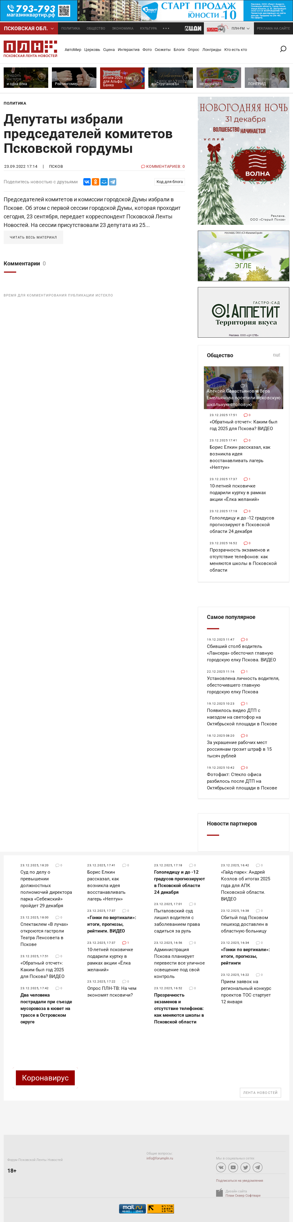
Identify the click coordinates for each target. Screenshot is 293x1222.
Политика (70, 29)
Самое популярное (231, 617)
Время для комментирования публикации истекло (58, 295)
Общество (96, 29)
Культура (148, 29)
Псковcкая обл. (26, 28)
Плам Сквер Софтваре (243, 1196)
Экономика (122, 29)
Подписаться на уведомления (239, 1181)
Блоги (179, 49)
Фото (147, 49)
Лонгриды (211, 49)
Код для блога (170, 181)
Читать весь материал (33, 237)
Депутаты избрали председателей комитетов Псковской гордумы (88, 133)
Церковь (92, 49)
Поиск (286, 48)
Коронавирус (45, 1077)
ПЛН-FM (238, 29)
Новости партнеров (232, 823)
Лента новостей (260, 1093)
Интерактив (128, 49)
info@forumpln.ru (159, 1158)
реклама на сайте (273, 29)
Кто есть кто (235, 49)
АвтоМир (73, 49)
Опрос (193, 49)
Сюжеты (163, 49)
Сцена (109, 49)
